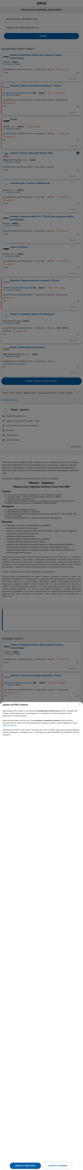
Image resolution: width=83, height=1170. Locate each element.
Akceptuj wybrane (57, 1166)
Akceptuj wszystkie (25, 1166)
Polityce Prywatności (9, 725)
